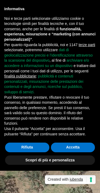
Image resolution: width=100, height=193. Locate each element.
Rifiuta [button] (27, 147)
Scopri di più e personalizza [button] (49, 160)
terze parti (87, 45)
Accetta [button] (73, 147)
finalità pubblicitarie (20, 76)
